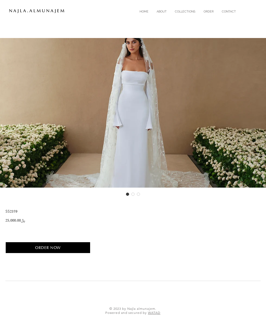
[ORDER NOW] (48, 247)
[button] (185, 11)
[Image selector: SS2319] (127, 194)
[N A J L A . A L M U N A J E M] (40, 10)
